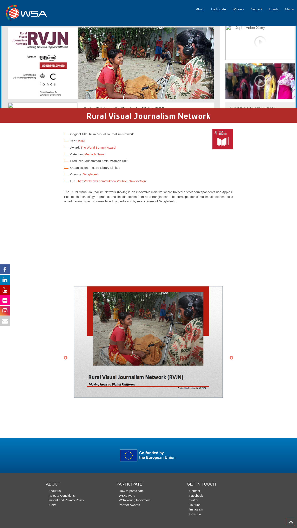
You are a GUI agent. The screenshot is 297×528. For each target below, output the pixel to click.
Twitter (193, 500)
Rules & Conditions (61, 495)
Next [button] (231, 358)
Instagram (196, 509)
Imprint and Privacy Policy (66, 500)
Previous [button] (66, 358)
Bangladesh (91, 174)
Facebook (196, 495)
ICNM (52, 505)
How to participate (131, 491)
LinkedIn (195, 514)
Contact (194, 491)
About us (54, 491)
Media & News (95, 154)
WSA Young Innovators (134, 500)
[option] (148, 67)
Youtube (195, 505)
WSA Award (127, 495)
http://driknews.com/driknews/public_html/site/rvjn (112, 181)
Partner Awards (129, 505)
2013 (81, 141)
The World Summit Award (98, 147)
